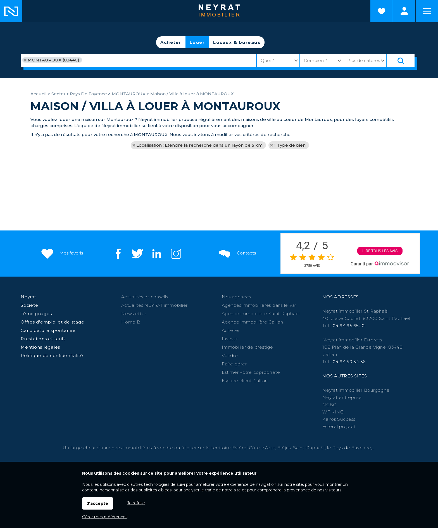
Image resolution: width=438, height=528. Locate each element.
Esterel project (338, 426)
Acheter (170, 42)
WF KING (333, 412)
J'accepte (97, 503)
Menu (427, 11)
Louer (197, 42)
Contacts (237, 253)
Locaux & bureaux (236, 42)
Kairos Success (338, 419)
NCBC (329, 404)
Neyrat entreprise (342, 397)
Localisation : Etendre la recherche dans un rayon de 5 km (199, 145)
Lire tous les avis (380, 251)
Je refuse (136, 502)
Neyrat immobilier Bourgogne (355, 390)
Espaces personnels (404, 11)
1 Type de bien (290, 145)
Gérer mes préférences (104, 516)
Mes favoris (61, 253)
